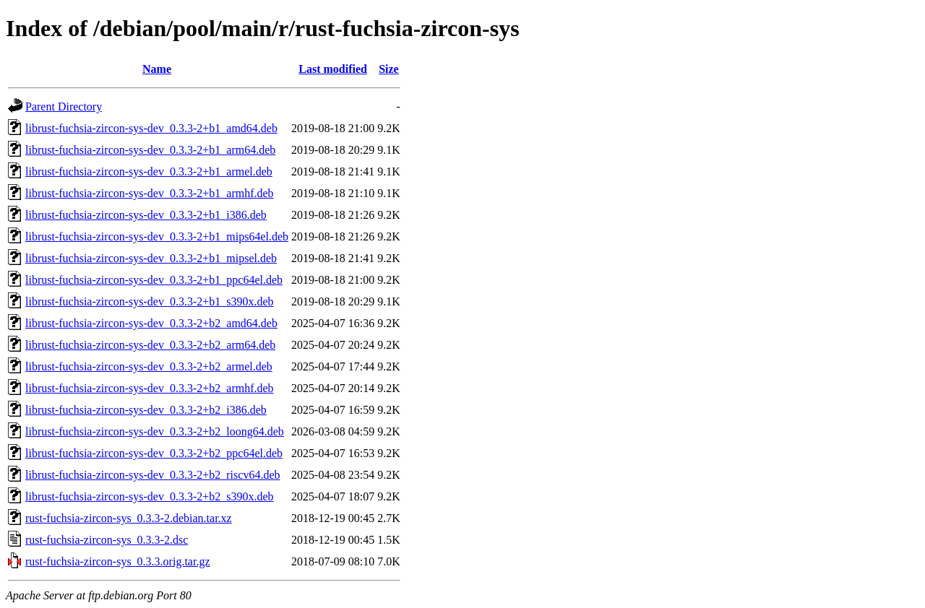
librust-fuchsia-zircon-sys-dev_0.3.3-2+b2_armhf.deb (149, 388)
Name (156, 69)
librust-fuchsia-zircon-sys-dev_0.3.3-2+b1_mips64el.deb (156, 236)
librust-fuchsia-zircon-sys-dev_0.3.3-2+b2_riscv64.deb (152, 475)
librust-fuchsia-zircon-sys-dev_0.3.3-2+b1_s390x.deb (149, 301)
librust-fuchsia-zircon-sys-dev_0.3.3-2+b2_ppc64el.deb (154, 453)
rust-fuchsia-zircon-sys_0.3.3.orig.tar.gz (117, 561)
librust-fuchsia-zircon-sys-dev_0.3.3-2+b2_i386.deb (146, 410)
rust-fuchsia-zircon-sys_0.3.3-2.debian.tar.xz (128, 518)
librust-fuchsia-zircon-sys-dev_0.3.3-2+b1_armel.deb (148, 171)
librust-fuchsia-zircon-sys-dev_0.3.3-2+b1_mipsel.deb (151, 258)
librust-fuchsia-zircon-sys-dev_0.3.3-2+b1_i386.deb (146, 215)
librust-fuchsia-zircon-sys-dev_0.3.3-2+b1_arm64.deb (150, 150)
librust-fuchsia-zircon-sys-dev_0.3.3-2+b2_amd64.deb (151, 323)
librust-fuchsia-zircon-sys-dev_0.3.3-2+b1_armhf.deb (149, 193)
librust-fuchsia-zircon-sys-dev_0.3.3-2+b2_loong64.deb (154, 431)
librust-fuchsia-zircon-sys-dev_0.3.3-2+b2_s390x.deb (149, 496)
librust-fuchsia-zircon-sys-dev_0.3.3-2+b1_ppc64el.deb (154, 280)
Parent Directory (63, 106)
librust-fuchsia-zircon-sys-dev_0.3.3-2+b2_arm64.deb (150, 345)
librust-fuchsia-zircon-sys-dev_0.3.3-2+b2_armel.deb (148, 366)
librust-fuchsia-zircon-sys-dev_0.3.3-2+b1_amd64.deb (151, 128)
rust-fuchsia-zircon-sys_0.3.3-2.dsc (106, 540)
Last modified (332, 69)
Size (389, 69)
